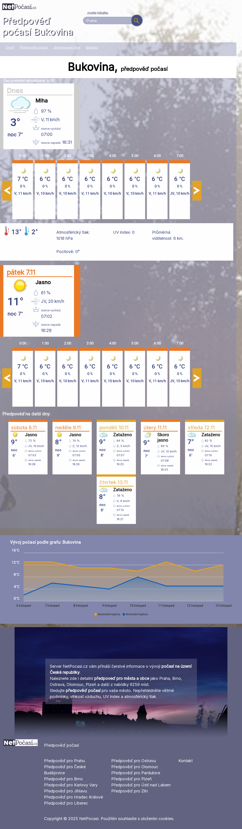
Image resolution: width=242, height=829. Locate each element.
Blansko (92, 47)
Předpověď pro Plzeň (131, 779)
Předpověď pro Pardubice (135, 772)
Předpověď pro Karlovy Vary (71, 785)
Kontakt (185, 760)
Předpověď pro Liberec (66, 803)
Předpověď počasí (34, 47)
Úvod (10, 47)
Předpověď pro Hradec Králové (73, 797)
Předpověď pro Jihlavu (65, 791)
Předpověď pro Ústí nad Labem (141, 785)
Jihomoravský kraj (66, 47)
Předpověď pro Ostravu (133, 760)
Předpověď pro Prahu (64, 760)
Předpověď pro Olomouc (134, 766)
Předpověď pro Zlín (129, 791)
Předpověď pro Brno (63, 779)
